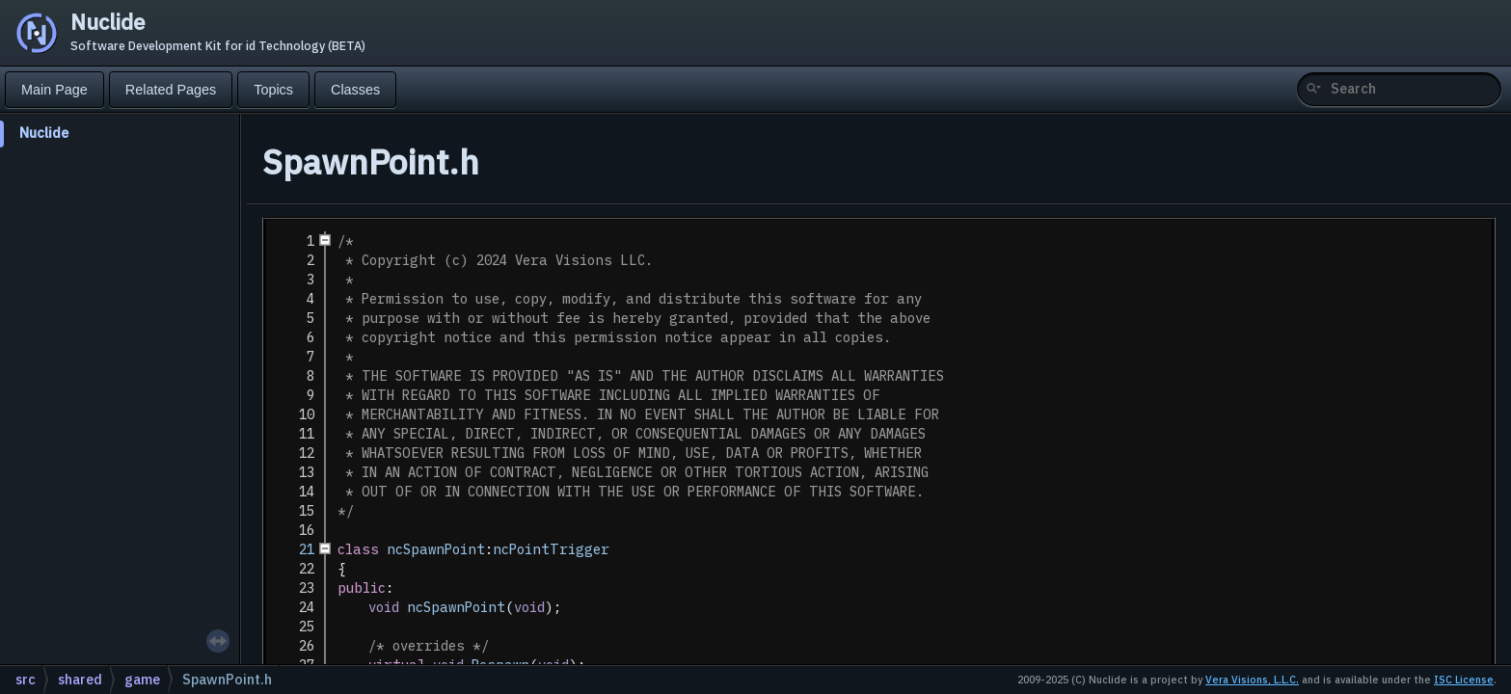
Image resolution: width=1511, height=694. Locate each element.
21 (295, 549)
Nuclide (43, 132)
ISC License (1464, 679)
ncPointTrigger (551, 549)
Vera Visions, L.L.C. (1252, 679)
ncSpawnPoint (436, 549)
